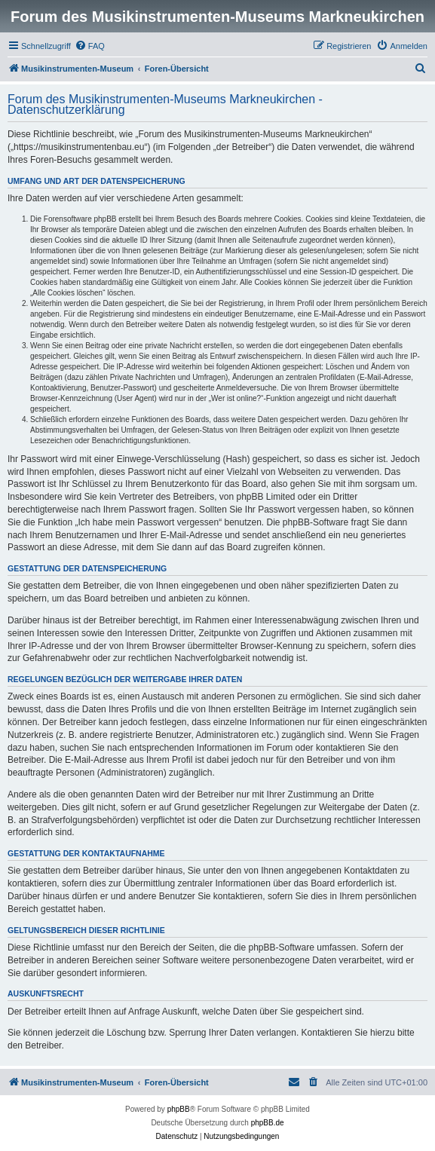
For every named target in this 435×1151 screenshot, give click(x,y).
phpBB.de (267, 1123)
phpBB (178, 1109)
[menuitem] (90, 46)
